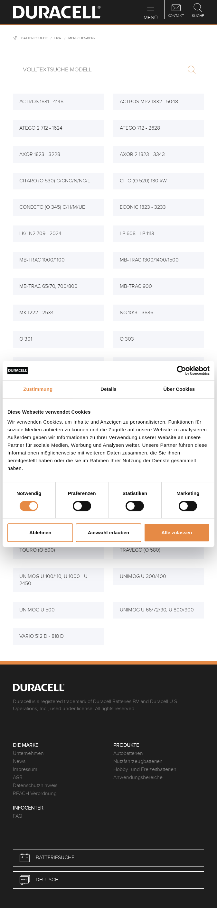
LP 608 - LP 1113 (137, 234)
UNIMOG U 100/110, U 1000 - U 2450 (53, 580)
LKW (57, 38)
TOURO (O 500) (37, 550)
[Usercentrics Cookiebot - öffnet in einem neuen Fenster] (181, 370)
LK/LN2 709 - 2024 (40, 234)
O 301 (25, 339)
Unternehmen (28, 753)
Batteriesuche (34, 38)
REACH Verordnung (35, 794)
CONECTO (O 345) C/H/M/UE (52, 207)
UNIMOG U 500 (37, 610)
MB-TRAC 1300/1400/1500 (149, 260)
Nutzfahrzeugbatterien (138, 761)
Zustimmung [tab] (37, 389)
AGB (18, 778)
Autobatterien (128, 753)
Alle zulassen (176, 532)
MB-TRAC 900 (136, 286)
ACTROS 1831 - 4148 (41, 102)
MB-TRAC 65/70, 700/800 (48, 286)
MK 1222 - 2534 (36, 313)
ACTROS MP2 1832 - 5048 (149, 102)
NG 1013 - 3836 (136, 313)
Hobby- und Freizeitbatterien (144, 769)
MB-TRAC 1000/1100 (42, 260)
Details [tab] (108, 389)
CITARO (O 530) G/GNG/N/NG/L (54, 181)
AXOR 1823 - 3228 (39, 154)
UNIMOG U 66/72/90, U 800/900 (157, 610)
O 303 (127, 339)
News (19, 761)
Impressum (25, 769)
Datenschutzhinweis (35, 786)
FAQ (17, 816)
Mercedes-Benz (82, 38)
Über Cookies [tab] (179, 389)
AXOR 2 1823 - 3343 (142, 154)
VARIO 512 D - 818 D (41, 636)
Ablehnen (40, 532)
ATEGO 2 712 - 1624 (40, 128)
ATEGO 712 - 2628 (140, 128)
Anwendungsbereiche (138, 778)
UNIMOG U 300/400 (143, 576)
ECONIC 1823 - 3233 (143, 207)
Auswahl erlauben (108, 532)
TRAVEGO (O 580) (140, 550)
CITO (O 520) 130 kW (143, 181)
